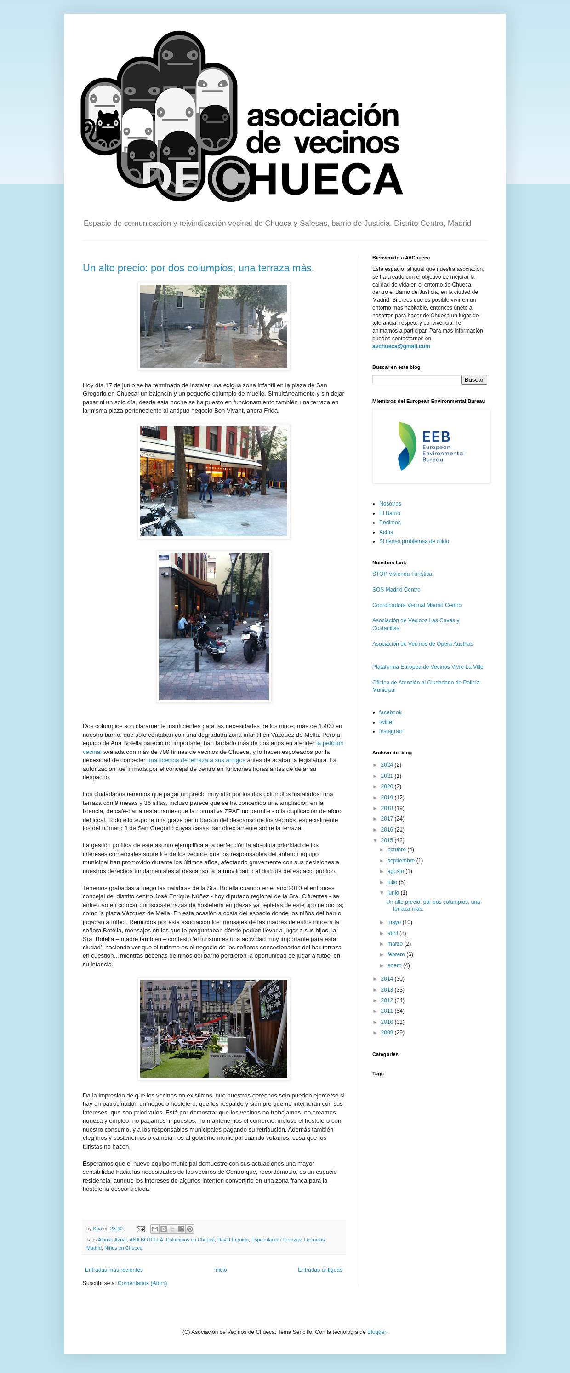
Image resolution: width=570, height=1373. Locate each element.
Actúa (386, 532)
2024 (388, 765)
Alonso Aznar (112, 1239)
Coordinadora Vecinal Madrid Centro (417, 605)
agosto (396, 871)
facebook (390, 712)
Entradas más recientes (114, 1270)
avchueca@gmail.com (401, 346)
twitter (386, 722)
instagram (391, 731)
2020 (388, 786)
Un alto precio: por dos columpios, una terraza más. (198, 268)
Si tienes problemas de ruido (414, 541)
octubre (397, 849)
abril (393, 933)
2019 (388, 797)
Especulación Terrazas (276, 1239)
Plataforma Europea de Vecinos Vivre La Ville (428, 667)
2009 (388, 1032)
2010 (388, 1022)
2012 (388, 1000)
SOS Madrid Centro (396, 589)
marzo (396, 944)
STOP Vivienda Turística (402, 574)
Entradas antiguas (320, 1270)
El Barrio (389, 513)
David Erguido (233, 1239)
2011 (388, 1011)
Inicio (220, 1270)
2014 (388, 979)
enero (395, 965)
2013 (388, 990)
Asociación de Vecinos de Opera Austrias (422, 644)
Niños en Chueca (123, 1248)
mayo (395, 922)
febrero (397, 954)
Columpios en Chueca (190, 1239)
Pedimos (390, 522)
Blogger (376, 1332)
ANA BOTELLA (146, 1239)
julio (393, 882)
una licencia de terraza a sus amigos (196, 760)
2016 (388, 830)
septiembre (402, 860)
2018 (388, 808)
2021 (388, 776)
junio (394, 893)
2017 (388, 819)
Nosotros (390, 503)
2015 (388, 840)
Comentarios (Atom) (142, 1283)
